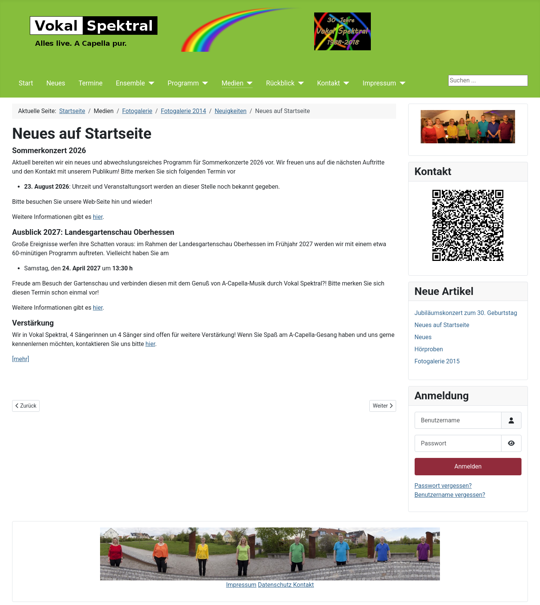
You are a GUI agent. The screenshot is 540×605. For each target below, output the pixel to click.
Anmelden (467, 466)
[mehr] (20, 359)
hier (98, 216)
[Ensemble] (149, 83)
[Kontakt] (344, 83)
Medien (233, 83)
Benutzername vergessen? (450, 494)
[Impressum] (401, 83)
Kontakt (328, 83)
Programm (183, 83)
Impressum (379, 83)
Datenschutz (275, 584)
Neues (55, 83)
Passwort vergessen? (443, 485)
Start (26, 83)
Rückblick (280, 83)
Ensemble (130, 83)
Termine (91, 83)
